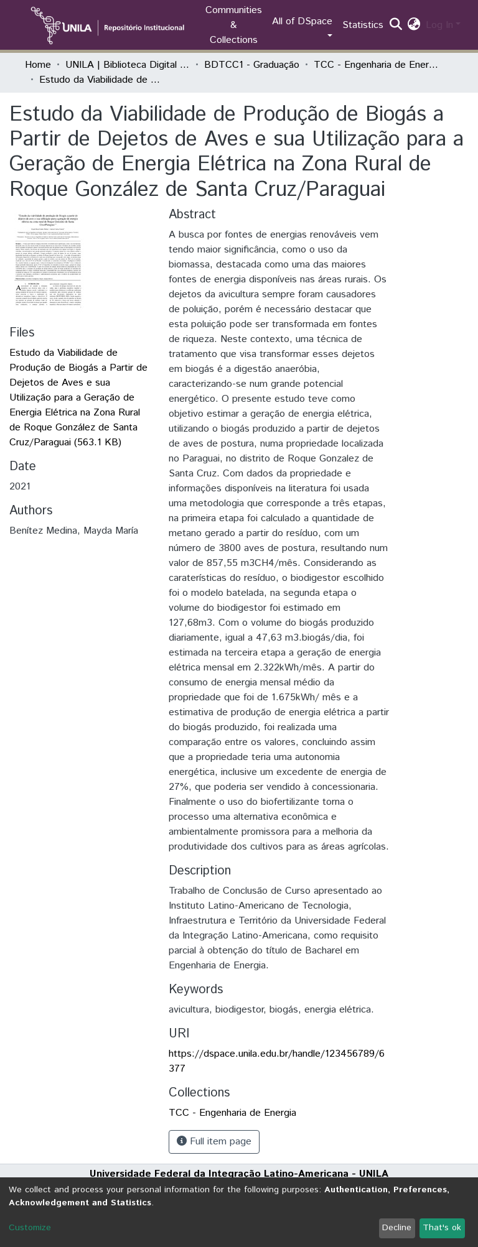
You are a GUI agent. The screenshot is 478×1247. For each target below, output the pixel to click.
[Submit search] (396, 25)
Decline (396, 1228)
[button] (414, 25)
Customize (30, 1228)
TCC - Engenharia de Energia (376, 65)
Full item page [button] (214, 1141)
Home (38, 65)
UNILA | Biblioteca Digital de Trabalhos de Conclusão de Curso (127, 65)
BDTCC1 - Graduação (251, 65)
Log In (439, 25)
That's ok (442, 1228)
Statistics (362, 25)
